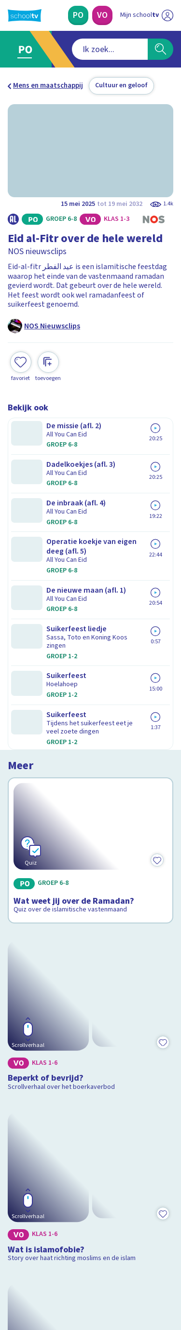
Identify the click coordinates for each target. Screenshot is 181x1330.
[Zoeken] (160, 49)
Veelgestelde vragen (46, 1073)
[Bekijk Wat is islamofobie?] (90, 730)
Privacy (22, 1098)
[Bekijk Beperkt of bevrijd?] (90, 613)
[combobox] (78, 49)
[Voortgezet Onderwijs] (102, 15)
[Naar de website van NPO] (167, 15)
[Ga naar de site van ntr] (137, 1284)
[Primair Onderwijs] (78, 15)
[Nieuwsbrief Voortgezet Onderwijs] (91, 1197)
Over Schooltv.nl (40, 1086)
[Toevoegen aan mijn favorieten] (20, 365)
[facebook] (12, 1264)
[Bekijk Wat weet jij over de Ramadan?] (90, 490)
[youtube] (76, 1264)
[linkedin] (55, 1264)
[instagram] (33, 1264)
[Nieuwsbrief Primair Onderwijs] (91, 1170)
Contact (24, 1060)
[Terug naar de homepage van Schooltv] (25, 15)
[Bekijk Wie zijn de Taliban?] (90, 858)
